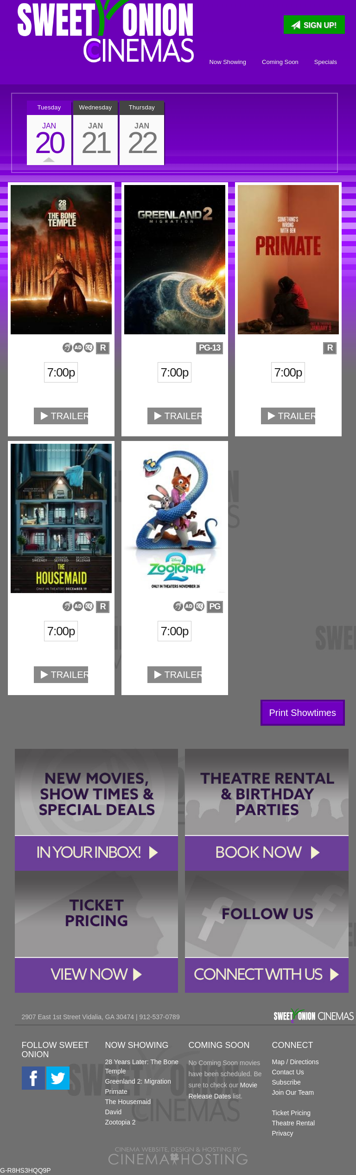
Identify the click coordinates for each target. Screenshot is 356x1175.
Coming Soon (280, 61)
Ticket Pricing (291, 1113)
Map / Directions (295, 1062)
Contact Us (288, 1072)
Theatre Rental (293, 1123)
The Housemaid (128, 1101)
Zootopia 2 (120, 1122)
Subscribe (286, 1082)
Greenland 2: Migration (138, 1081)
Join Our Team (293, 1092)
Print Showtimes (303, 713)
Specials (325, 61)
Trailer (64, 416)
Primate (116, 1091)
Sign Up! (314, 25)
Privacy (282, 1133)
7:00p (61, 372)
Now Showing (228, 61)
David (113, 1112)
